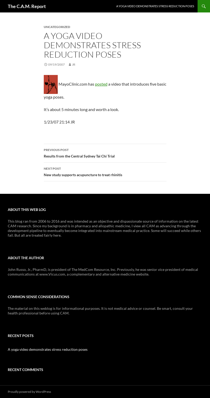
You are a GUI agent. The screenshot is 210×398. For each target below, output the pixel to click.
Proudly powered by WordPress (29, 392)
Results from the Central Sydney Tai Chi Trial (105, 152)
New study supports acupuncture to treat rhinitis (105, 171)
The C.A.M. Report (27, 6)
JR (73, 64)
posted (101, 83)
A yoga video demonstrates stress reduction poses (155, 6)
